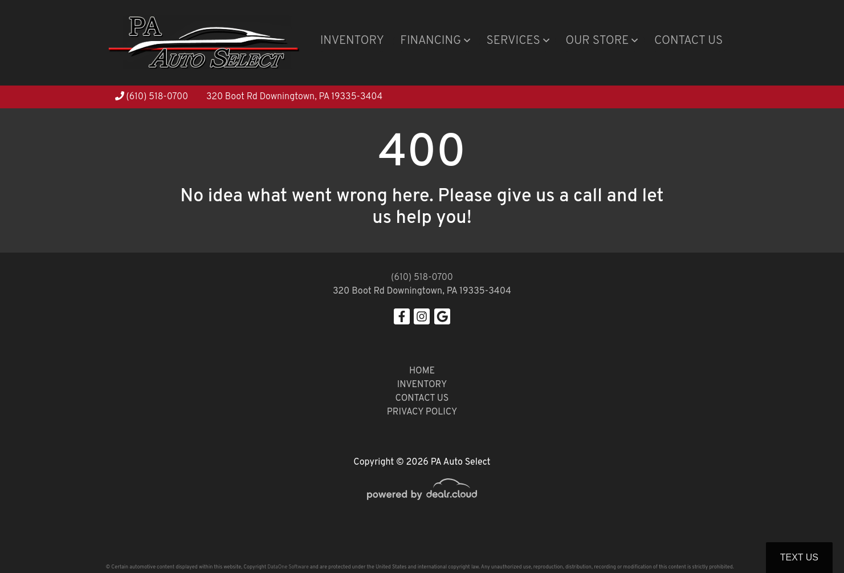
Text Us (799, 557)
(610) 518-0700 (152, 97)
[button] (435, 41)
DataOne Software (287, 567)
